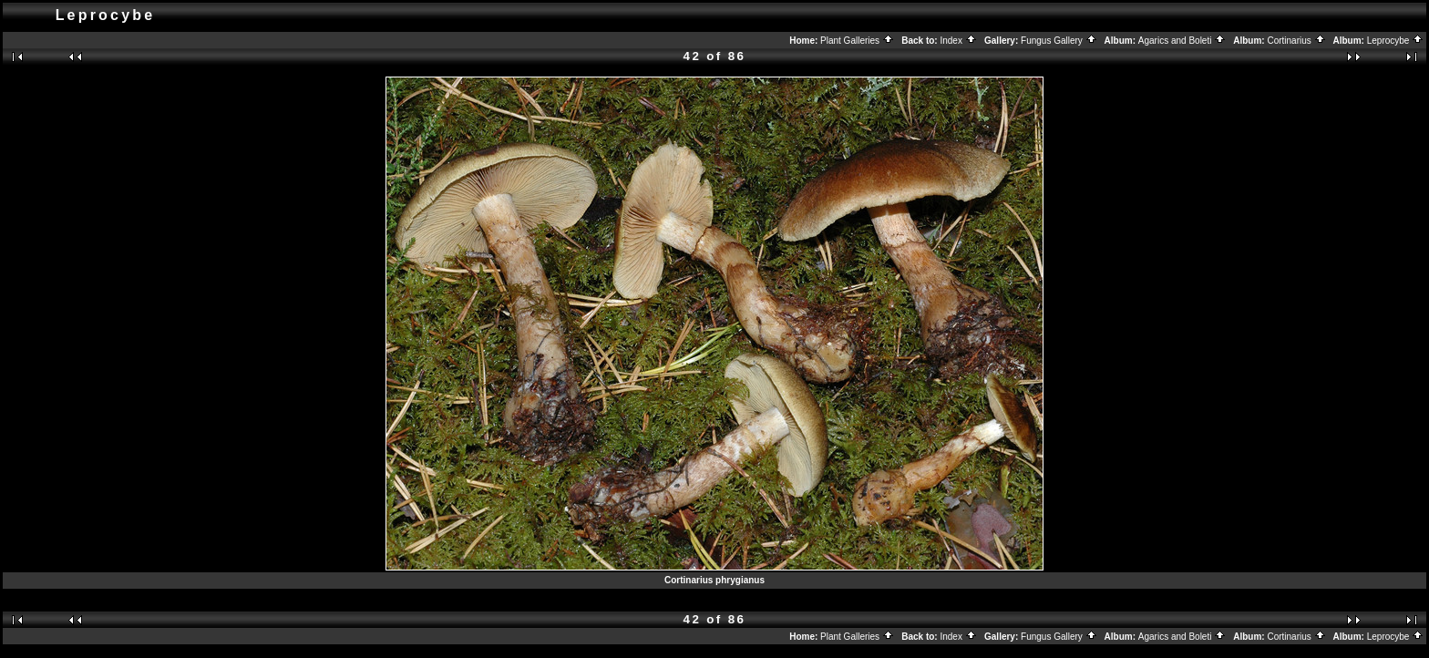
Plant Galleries (857, 41)
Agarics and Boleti (1182, 41)
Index (958, 41)
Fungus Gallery (1059, 41)
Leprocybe (1395, 41)
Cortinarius (1296, 41)
